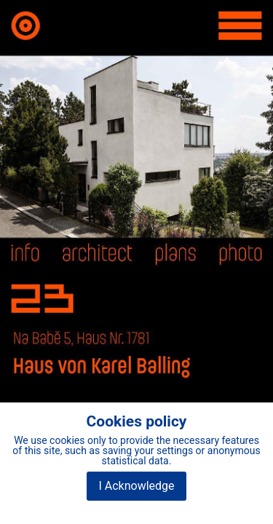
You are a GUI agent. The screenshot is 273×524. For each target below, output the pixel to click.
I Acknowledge (136, 486)
